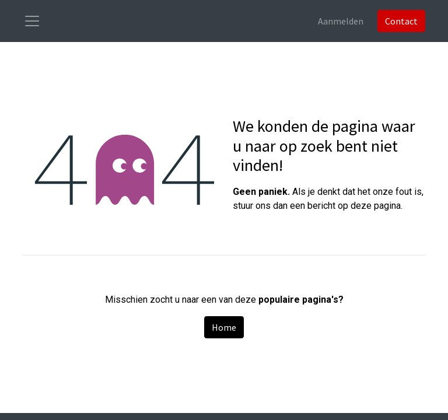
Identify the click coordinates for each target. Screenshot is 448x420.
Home (224, 327)
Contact (401, 21)
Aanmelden (340, 21)
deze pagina (376, 205)
